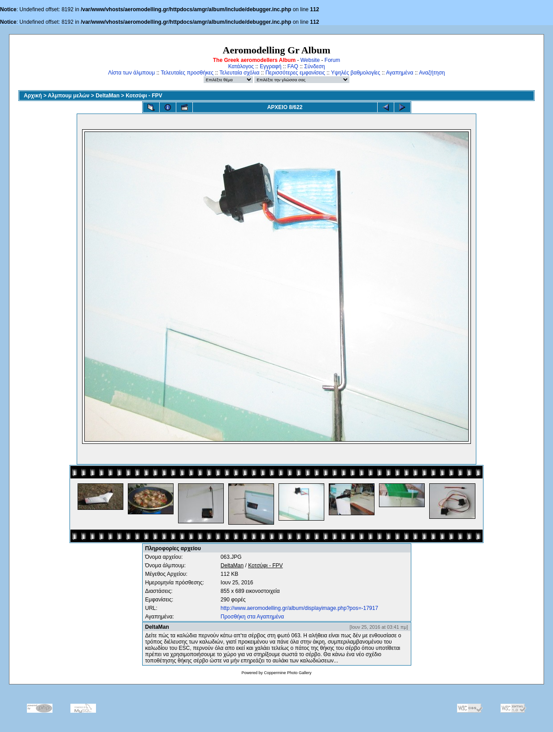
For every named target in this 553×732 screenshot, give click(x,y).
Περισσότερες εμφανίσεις (295, 73)
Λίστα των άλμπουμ (131, 73)
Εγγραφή (270, 66)
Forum (332, 60)
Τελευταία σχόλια (239, 73)
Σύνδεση (314, 66)
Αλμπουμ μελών (69, 95)
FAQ (292, 66)
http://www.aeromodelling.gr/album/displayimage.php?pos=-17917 (299, 608)
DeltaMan (107, 95)
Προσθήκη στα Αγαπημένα (252, 617)
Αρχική (33, 95)
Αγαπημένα (399, 73)
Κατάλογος (241, 66)
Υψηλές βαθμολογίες (355, 73)
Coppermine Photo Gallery (287, 673)
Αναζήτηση (432, 73)
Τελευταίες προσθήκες (187, 73)
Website (310, 60)
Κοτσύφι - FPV (144, 95)
